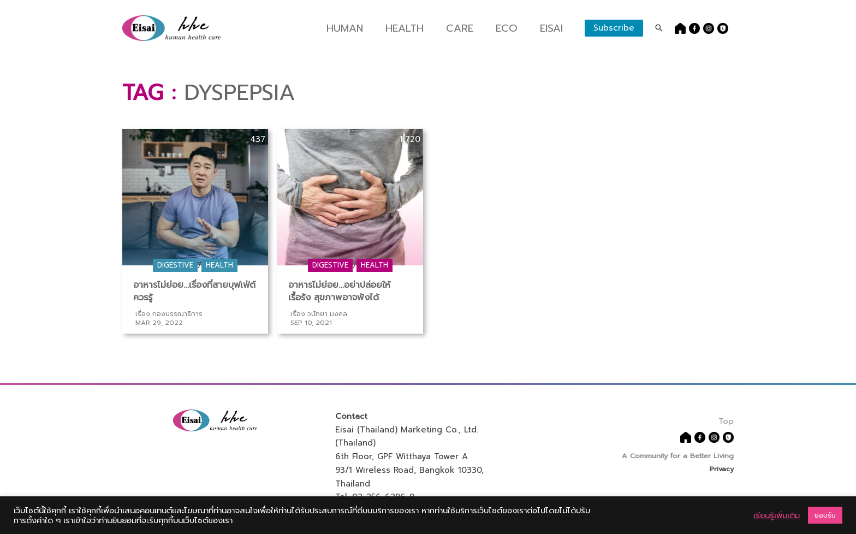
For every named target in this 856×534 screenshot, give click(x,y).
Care (464, 28)
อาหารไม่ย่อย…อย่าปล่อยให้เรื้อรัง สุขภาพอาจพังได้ (339, 291)
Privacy (722, 468)
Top (726, 419)
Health (412, 28)
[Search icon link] (659, 28)
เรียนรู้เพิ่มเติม (776, 515)
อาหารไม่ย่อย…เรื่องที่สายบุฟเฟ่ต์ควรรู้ (195, 291)
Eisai (552, 28)
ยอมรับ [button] (825, 515)
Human (356, 28)
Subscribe (613, 28)
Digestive (175, 265)
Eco (509, 28)
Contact (351, 416)
